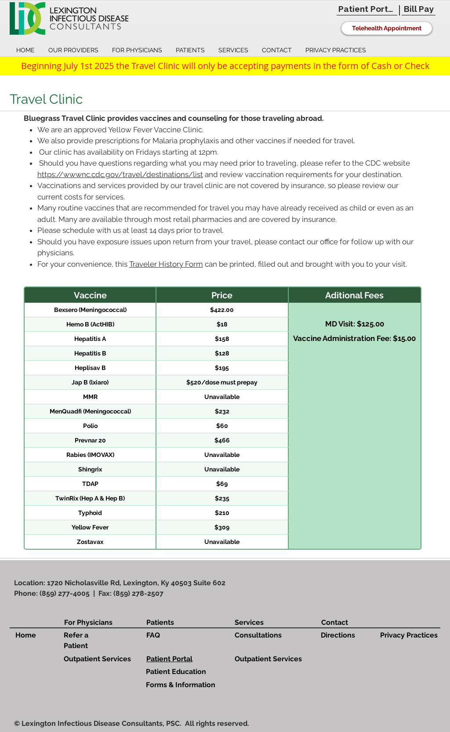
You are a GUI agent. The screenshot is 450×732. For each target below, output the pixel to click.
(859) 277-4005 (65, 593)
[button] (73, 50)
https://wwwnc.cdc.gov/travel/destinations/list (120, 174)
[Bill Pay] (418, 8)
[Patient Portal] (367, 8)
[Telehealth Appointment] (386, 28)
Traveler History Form (166, 264)
